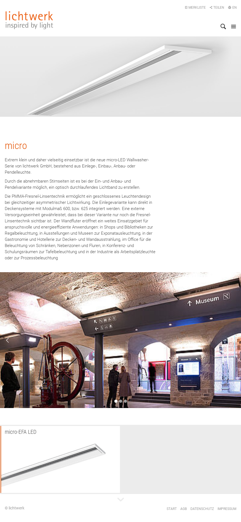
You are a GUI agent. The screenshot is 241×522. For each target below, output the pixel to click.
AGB (183, 509)
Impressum (227, 509)
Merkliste (195, 8)
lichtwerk (29, 20)
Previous (11, 340)
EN (232, 8)
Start (172, 509)
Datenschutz (202, 509)
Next (229, 340)
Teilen (216, 8)
